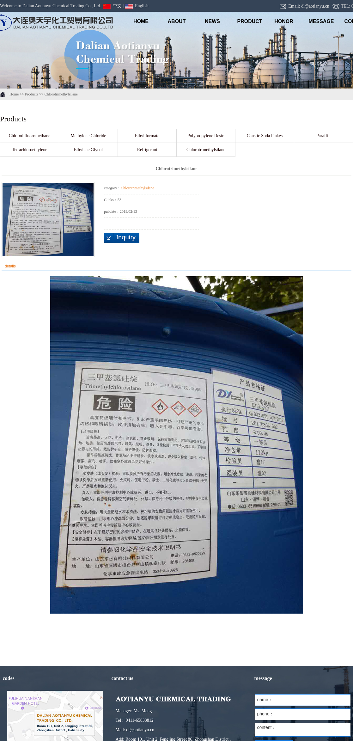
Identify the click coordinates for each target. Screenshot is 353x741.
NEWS (212, 21)
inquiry (121, 238)
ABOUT (177, 21)
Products (31, 94)
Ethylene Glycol (88, 149)
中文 (112, 5)
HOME (141, 21)
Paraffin (323, 135)
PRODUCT (248, 21)
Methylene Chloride (88, 135)
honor (283, 21)
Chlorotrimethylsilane (60, 94)
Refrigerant (147, 149)
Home (14, 94)
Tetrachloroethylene (29, 149)
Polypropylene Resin (205, 135)
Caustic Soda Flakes (265, 135)
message (320, 21)
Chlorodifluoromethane (29, 135)
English (137, 5)
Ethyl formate (147, 135)
